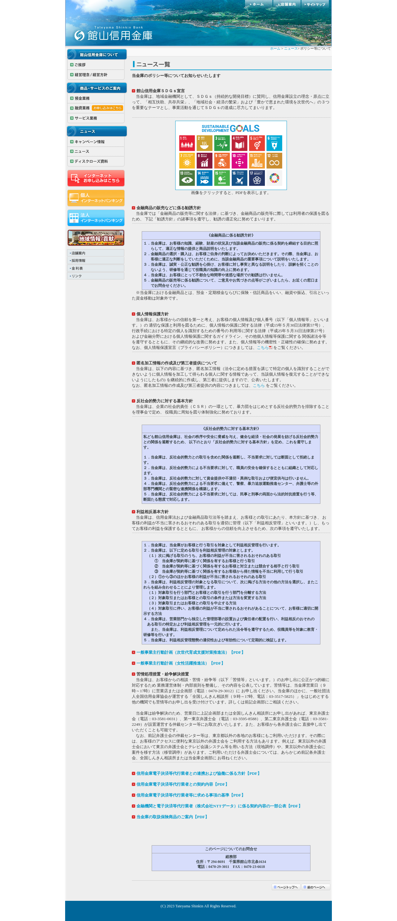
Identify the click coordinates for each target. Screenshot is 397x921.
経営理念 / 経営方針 (96, 75)
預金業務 (96, 98)
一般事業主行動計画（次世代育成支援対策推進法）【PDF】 (190, 652)
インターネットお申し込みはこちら (96, 178)
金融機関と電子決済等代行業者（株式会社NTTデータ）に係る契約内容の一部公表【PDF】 (219, 806)
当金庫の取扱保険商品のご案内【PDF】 (172, 817)
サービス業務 (96, 118)
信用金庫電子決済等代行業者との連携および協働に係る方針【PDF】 (198, 773)
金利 (96, 269)
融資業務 (96, 108)
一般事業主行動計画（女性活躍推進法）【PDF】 (180, 663)
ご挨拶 (96, 65)
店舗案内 (287, 4)
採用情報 (96, 261)
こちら (263, 347)
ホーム (259, 4)
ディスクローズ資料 (96, 162)
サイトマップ (316, 4)
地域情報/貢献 (96, 237)
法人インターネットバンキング (96, 218)
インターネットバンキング (96, 198)
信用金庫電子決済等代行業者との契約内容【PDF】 (182, 784)
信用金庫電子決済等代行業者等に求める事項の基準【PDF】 (190, 795)
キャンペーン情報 (96, 142)
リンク (96, 276)
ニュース (96, 152)
